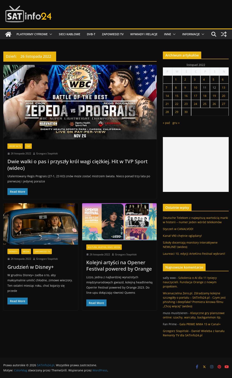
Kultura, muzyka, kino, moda (104, 247)
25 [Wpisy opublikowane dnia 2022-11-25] (204, 104)
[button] (50, 34)
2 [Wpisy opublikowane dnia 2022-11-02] (185, 79)
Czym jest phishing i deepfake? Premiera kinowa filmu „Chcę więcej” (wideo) (194, 302)
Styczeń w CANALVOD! (178, 229)
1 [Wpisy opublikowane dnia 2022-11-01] (176, 79)
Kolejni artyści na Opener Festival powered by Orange (119, 265)
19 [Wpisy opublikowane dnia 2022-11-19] (214, 96)
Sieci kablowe (69, 34)
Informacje (191, 34)
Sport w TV (15, 146)
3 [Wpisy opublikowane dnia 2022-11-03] (194, 79)
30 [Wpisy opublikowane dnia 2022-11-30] (186, 112)
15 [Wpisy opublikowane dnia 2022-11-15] (176, 96)
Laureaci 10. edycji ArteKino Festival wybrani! (194, 254)
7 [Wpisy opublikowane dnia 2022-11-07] (166, 87)
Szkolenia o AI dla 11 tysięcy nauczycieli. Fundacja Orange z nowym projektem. (190, 282)
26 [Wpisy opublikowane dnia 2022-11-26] (214, 104)
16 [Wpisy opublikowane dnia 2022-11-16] (186, 96)
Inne (167, 34)
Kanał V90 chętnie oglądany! (182, 236)
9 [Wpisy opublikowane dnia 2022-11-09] (185, 87)
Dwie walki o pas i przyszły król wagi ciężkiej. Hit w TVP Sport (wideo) (77, 164)
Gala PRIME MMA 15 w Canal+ (200, 324)
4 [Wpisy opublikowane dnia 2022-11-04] (204, 79)
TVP (28, 146)
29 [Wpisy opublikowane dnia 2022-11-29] (176, 112)
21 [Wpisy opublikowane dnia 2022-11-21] (167, 104)
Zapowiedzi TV (113, 34)
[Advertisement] (196, 164)
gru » (176, 123)
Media (26, 251)
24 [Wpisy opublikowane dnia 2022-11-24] (195, 104)
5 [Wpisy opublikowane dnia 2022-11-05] (213, 79)
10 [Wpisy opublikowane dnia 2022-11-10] (195, 87)
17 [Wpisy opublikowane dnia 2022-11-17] (195, 96)
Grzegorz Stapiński (47, 153)
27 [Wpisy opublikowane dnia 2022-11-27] (223, 104)
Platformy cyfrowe (32, 34)
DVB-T (91, 34)
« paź (166, 123)
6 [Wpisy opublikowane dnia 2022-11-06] (223, 79)
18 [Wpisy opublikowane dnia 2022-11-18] (204, 96)
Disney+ (13, 251)
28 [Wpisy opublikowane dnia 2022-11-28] (167, 112)
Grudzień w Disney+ (30, 266)
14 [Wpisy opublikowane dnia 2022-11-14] (167, 96)
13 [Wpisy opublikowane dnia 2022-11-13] (223, 87)
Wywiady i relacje (143, 34)
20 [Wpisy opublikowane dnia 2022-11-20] (223, 96)
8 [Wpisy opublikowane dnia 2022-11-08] (176, 87)
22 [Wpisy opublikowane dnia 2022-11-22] (176, 104)
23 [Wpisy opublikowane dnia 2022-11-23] (186, 104)
